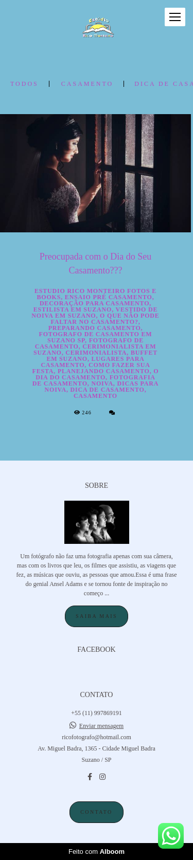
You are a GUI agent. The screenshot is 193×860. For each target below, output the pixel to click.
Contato (96, 812)
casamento (87, 84)
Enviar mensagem (101, 726)
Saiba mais (96, 616)
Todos (24, 84)
